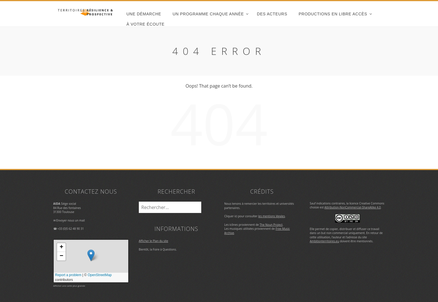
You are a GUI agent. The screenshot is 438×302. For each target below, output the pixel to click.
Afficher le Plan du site (153, 241)
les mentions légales (271, 216)
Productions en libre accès (333, 14)
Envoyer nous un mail (70, 220)
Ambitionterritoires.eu (324, 241)
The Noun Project (271, 225)
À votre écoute (146, 24)
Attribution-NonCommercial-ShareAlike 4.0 (352, 207)
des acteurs (272, 14)
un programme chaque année (208, 14)
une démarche (144, 14)
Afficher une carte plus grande (69, 285)
